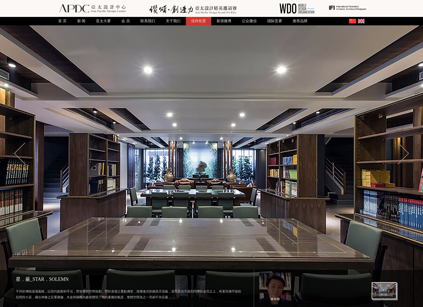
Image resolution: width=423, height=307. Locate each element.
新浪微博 (224, 21)
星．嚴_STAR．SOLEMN (42, 279)
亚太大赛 (103, 21)
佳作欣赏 (198, 21)
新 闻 (81, 21)
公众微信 (249, 21)
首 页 (62, 21)
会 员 (125, 21)
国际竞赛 (274, 21)
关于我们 (173, 21)
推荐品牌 (300, 21)
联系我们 (147, 21)
